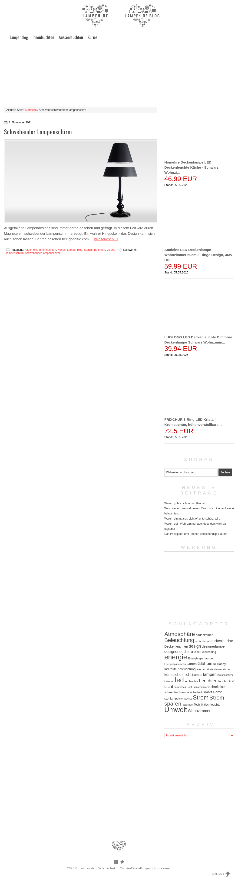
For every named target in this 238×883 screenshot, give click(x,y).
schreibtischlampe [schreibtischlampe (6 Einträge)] (176, 692)
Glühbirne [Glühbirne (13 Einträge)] (206, 663)
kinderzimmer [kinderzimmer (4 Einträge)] (214, 669)
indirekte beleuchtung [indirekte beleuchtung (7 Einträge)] (180, 669)
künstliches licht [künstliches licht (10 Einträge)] (178, 674)
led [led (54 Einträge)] (179, 680)
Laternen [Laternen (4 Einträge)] (169, 681)
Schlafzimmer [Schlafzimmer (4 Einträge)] (200, 687)
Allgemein (31, 249)
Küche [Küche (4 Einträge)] (226, 669)
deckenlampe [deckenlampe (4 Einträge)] (202, 641)
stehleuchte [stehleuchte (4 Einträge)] (185, 698)
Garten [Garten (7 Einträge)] (192, 664)
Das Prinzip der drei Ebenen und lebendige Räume (195, 534)
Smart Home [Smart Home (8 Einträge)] (212, 692)
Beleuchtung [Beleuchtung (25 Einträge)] (179, 640)
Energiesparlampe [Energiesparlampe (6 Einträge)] (200, 658)
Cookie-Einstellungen (135, 868)
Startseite (31, 110)
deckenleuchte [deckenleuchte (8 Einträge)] (222, 641)
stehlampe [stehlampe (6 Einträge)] (171, 698)
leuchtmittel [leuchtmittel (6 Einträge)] (226, 681)
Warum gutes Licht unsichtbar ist (184, 503)
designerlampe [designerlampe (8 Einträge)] (213, 646)
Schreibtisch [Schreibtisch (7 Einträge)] (217, 687)
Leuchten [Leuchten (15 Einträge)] (208, 680)
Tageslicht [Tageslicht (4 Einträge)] (187, 704)
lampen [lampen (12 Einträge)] (210, 674)
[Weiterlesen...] (106, 239)
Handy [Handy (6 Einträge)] (221, 664)
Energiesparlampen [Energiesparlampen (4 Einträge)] (175, 664)
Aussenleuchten (71, 37)
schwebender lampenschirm (42, 253)
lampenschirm (15, 253)
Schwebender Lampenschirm (38, 131)
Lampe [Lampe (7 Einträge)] (197, 675)
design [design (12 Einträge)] (195, 646)
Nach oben (218, 874)
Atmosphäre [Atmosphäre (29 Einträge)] (179, 634)
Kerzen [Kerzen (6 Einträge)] (201, 669)
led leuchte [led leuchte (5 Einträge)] (191, 681)
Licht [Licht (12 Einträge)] (168, 686)
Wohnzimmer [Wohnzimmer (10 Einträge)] (199, 711)
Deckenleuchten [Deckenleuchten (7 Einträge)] (176, 646)
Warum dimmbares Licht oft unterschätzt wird (192, 518)
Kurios (92, 37)
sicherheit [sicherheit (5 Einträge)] (196, 692)
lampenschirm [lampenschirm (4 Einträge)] (225, 675)
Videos (111, 249)
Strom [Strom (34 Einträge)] (201, 697)
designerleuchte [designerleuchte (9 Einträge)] (177, 652)
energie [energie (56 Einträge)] (175, 657)
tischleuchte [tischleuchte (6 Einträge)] (212, 704)
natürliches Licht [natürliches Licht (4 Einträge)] (183, 687)
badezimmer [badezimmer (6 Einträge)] (204, 635)
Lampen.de (87, 868)
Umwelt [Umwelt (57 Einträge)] (175, 709)
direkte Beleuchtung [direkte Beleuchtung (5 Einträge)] (203, 652)
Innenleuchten (43, 37)
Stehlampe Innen (94, 249)
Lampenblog (19, 37)
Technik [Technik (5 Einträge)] (198, 704)
